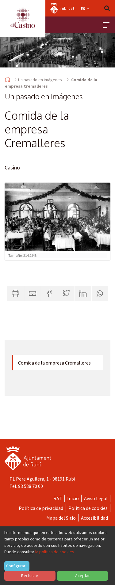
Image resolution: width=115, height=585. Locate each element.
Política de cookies (88, 508)
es (85, 8)
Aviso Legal (96, 498)
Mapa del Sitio (61, 518)
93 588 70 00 (30, 486)
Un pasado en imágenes (40, 79)
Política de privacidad (41, 508)
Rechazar (29, 575)
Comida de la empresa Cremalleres (54, 363)
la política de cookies (54, 551)
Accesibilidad (94, 518)
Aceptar (82, 575)
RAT (57, 498)
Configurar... (17, 566)
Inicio (73, 498)
